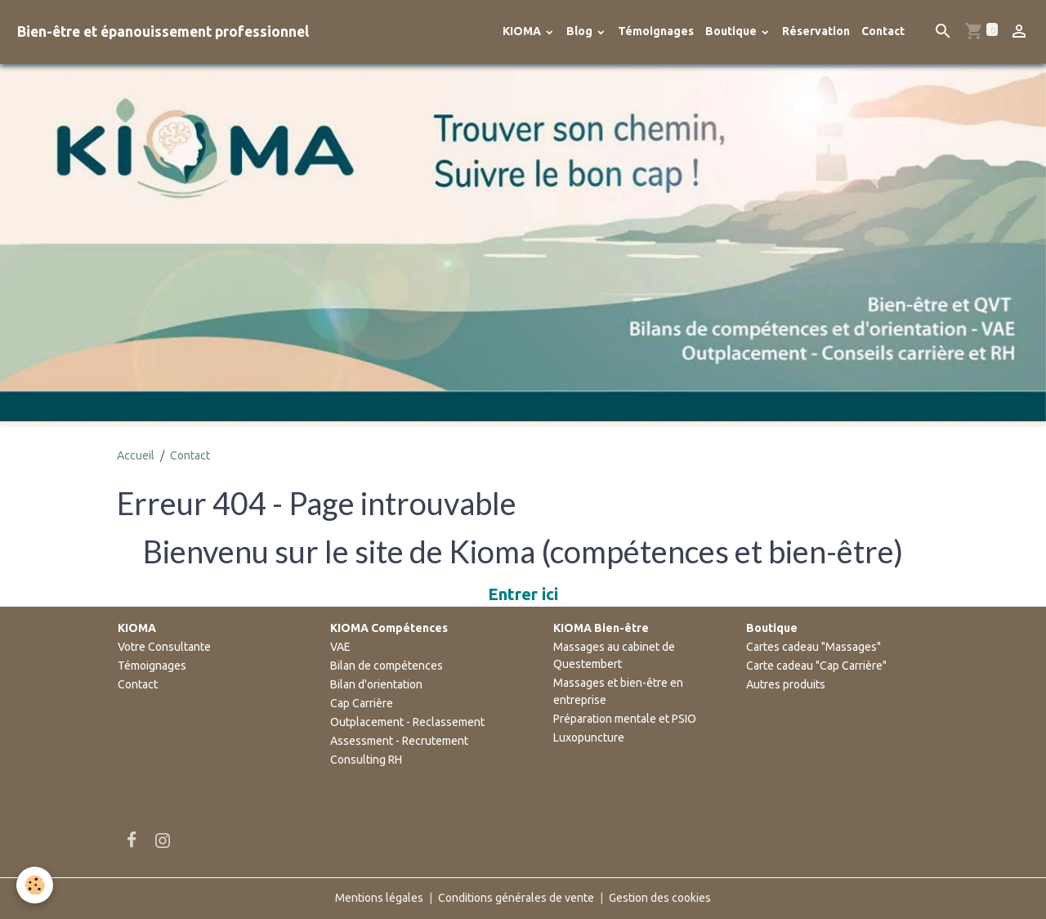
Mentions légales (379, 897)
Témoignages (656, 31)
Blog (580, 31)
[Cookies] (34, 885)
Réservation (816, 31)
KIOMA (523, 31)
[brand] (163, 31)
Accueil (135, 455)
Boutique (732, 31)
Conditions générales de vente (516, 897)
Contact (883, 31)
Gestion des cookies (660, 897)
